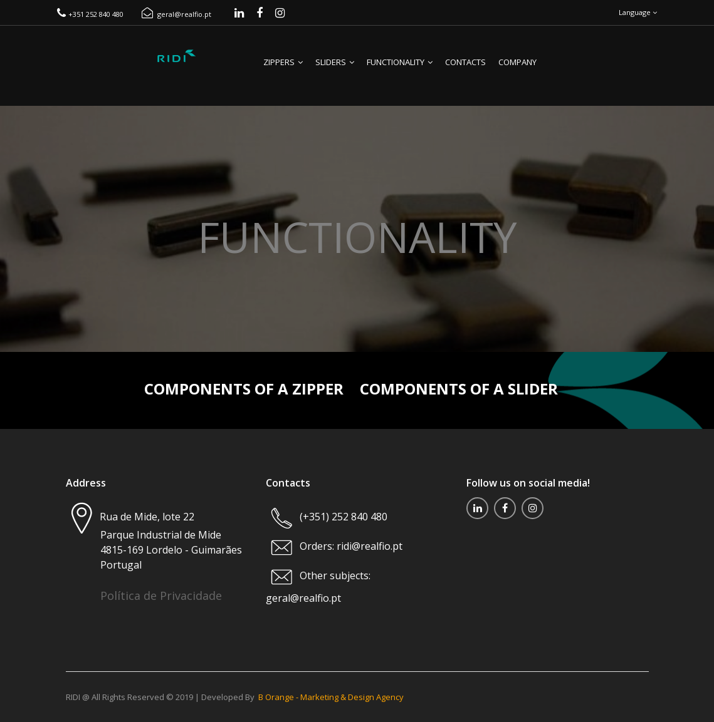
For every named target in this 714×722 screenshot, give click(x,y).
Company (517, 62)
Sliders (334, 62)
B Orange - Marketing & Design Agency (331, 697)
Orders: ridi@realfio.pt (349, 546)
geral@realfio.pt (176, 14)
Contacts (465, 62)
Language (638, 12)
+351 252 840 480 (90, 14)
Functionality (400, 62)
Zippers (283, 62)
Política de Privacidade (161, 595)
